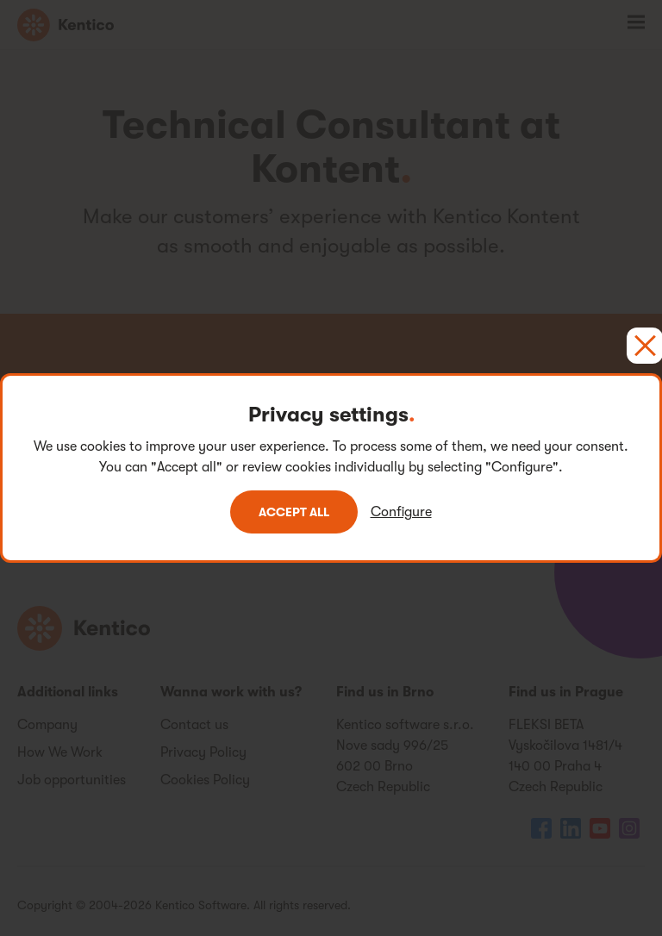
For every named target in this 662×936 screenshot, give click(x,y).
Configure (401, 512)
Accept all (294, 512)
